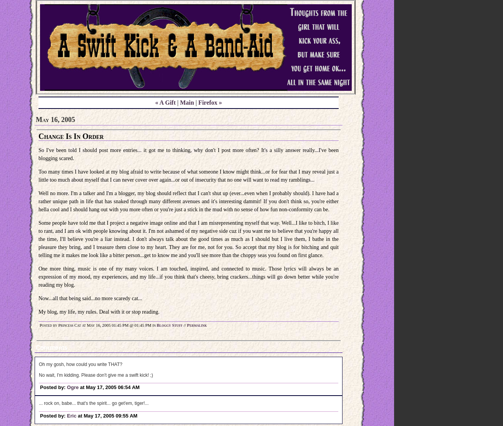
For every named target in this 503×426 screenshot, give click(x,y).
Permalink (197, 325)
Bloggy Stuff (169, 325)
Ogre (73, 387)
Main (187, 102)
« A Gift (165, 102)
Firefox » (210, 102)
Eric (72, 416)
